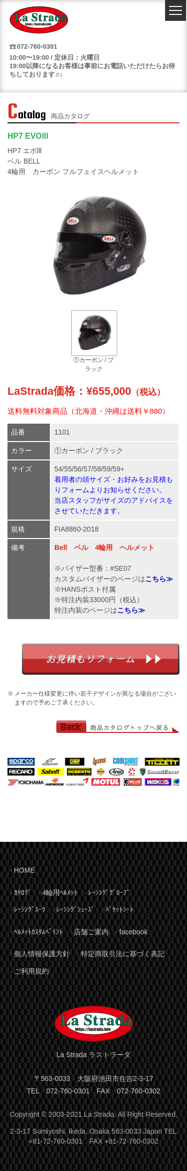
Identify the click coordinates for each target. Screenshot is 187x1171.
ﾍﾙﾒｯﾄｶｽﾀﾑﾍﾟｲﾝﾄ (38, 932)
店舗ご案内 (91, 932)
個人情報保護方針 (42, 954)
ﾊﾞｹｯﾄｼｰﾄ (119, 909)
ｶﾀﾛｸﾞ (22, 893)
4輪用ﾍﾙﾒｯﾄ (60, 893)
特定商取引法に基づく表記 (123, 954)
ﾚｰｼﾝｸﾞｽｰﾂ (29, 909)
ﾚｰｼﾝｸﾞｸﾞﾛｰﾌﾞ (109, 893)
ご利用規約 (31, 971)
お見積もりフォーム (101, 659)
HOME (24, 870)
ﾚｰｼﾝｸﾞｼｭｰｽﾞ (75, 909)
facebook (133, 932)
